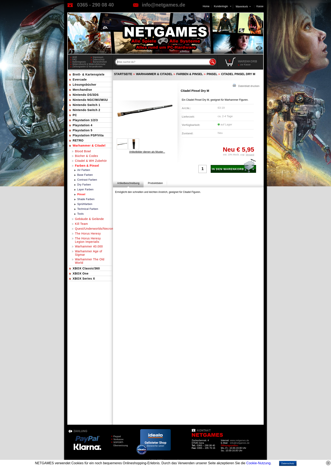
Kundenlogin (222, 6)
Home (206, 6)
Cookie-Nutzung (258, 463)
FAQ (74, 59)
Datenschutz (99, 59)
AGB (74, 57)
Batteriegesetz (79, 62)
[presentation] (128, 183)
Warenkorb (242, 6)
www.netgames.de (239, 440)
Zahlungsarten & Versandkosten (87, 66)
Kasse (259, 6)
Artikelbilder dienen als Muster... (147, 151)
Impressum (98, 57)
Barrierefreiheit (100, 62)
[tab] (128, 183)
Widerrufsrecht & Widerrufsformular (89, 64)
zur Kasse (245, 64)
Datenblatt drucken (246, 86)
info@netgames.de (163, 5)
